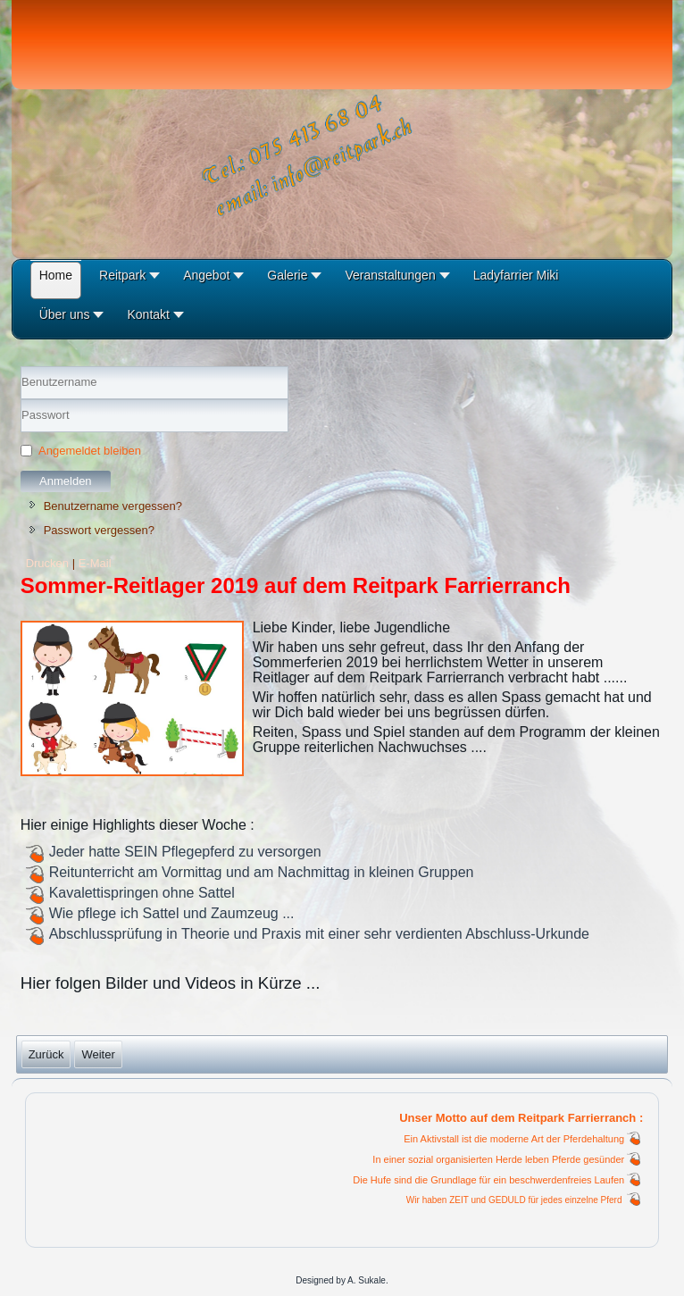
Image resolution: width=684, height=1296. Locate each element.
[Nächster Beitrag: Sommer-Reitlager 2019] (97, 1054)
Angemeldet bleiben (89, 450)
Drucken (49, 563)
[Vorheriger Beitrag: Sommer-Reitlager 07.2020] (46, 1054)
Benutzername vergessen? (113, 506)
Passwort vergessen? (99, 530)
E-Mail (95, 563)
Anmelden (65, 481)
